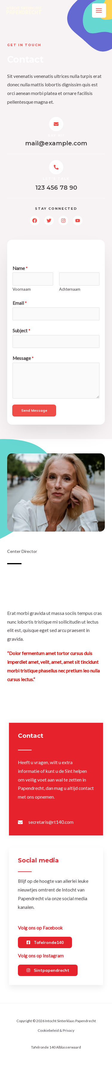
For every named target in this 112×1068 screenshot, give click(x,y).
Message (23, 358)
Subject (21, 330)
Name (20, 268)
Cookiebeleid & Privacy (56, 1030)
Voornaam (22, 289)
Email (20, 303)
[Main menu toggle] (99, 10)
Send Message (34, 410)
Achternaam (69, 289)
